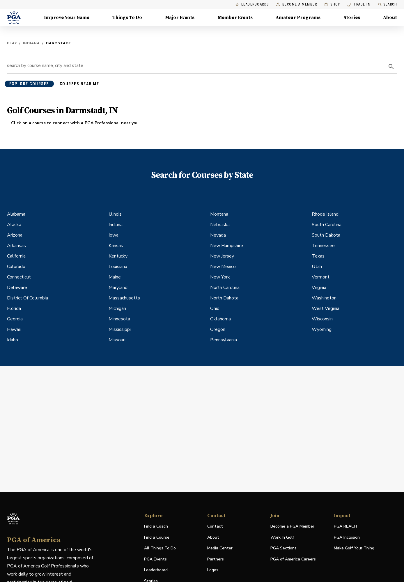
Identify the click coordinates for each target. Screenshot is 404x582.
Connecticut (19, 277)
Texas (318, 256)
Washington (324, 298)
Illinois (115, 214)
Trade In (359, 4)
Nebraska (220, 224)
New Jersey (222, 256)
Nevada (218, 235)
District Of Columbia (27, 298)
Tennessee (323, 245)
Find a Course (156, 537)
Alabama (16, 214)
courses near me (79, 83)
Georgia (15, 319)
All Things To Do (160, 548)
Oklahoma (220, 319)
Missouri (117, 340)
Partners (215, 559)
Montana (219, 214)
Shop (332, 4)
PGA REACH (345, 527)
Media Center (220, 548)
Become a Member (296, 4)
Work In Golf (282, 537)
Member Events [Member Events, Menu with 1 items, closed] (235, 17)
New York (220, 277)
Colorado (16, 266)
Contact (215, 526)
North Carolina (225, 287)
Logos (212, 570)
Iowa (113, 235)
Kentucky (118, 256)
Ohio (214, 308)
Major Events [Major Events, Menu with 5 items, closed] (179, 17)
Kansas (116, 245)
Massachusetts (124, 298)
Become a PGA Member (292, 526)
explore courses (29, 83)
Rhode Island (325, 214)
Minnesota (119, 319)
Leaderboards (252, 4)
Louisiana (118, 266)
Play (12, 43)
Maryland (118, 287)
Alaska (14, 224)
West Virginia (325, 308)
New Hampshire (226, 245)
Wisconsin (322, 319)
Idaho (12, 340)
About (213, 537)
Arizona (14, 235)
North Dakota (224, 298)
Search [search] (387, 4)
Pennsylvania (223, 340)
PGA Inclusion (347, 537)
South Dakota (326, 235)
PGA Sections (283, 548)
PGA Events (155, 559)
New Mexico (223, 266)
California (16, 256)
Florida (14, 308)
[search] (391, 66)
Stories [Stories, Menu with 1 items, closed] (351, 17)
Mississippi (120, 329)
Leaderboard (156, 570)
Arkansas (16, 245)
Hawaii (14, 329)
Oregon (217, 329)
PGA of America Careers (293, 559)
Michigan (117, 308)
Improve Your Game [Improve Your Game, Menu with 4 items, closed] (66, 17)
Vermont (320, 277)
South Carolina (326, 224)
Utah (317, 266)
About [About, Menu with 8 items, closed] (390, 17)
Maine (115, 277)
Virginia (319, 287)
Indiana (31, 43)
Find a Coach (156, 526)
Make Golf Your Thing (354, 548)
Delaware (17, 287)
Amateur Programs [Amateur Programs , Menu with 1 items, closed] (298, 17)
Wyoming (322, 329)
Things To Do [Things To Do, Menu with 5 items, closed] (127, 17)
